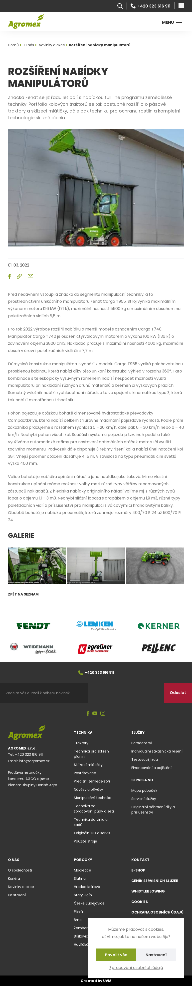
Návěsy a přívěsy (88, 789)
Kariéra (14, 878)
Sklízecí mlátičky (88, 764)
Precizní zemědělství (92, 781)
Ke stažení (17, 895)
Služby (138, 732)
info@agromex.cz (34, 761)
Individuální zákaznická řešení (157, 751)
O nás (13, 859)
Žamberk (81, 928)
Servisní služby (143, 798)
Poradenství (141, 743)
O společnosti (20, 870)
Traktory (81, 743)
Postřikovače (85, 773)
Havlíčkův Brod (86, 944)
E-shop (138, 870)
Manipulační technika (92, 797)
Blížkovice (82, 936)
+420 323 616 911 (151, 6)
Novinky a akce (21, 886)
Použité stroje (85, 841)
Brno (78, 919)
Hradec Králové (87, 886)
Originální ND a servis (92, 833)
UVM (107, 980)
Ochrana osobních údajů (157, 912)
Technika (83, 732)
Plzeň (78, 911)
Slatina (80, 878)
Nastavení (156, 955)
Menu (172, 22)
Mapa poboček (144, 790)
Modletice (82, 870)
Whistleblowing (148, 891)
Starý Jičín (83, 895)
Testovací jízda (144, 759)
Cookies (139, 901)
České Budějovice (89, 903)
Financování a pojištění (151, 767)
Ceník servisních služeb (155, 880)
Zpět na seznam (23, 594)
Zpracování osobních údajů (136, 967)
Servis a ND (142, 780)
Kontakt (140, 859)
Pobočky (83, 859)
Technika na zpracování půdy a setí (94, 809)
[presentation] (126, 693)
